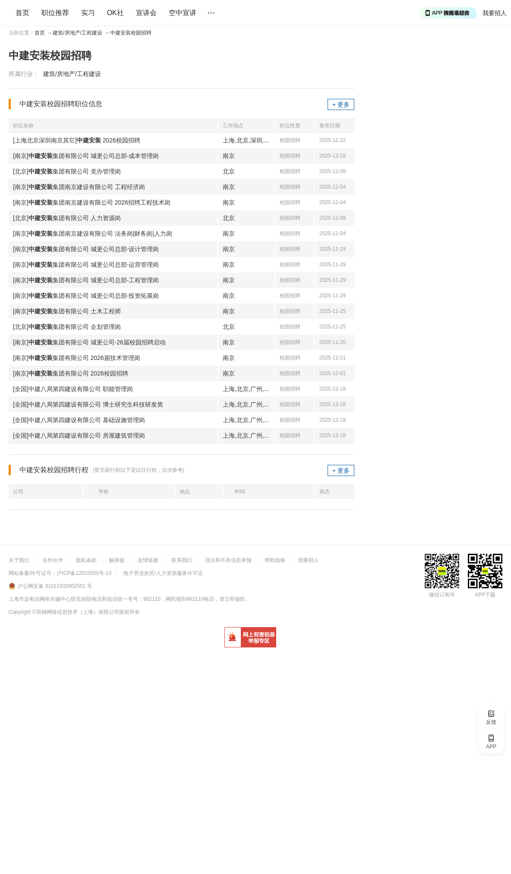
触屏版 (117, 560)
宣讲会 (146, 12)
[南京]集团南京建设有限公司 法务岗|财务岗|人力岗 (92, 233)
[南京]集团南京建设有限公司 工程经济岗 (79, 186)
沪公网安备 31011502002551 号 (55, 586)
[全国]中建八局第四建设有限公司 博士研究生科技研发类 (88, 404)
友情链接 (148, 560)
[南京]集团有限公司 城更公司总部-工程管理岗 (86, 280)
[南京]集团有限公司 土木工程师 (67, 311)
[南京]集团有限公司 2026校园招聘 (70, 373)
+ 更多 (341, 104)
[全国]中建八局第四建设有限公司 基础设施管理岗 (79, 419)
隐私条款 (86, 560)
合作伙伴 (52, 560)
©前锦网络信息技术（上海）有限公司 (75, 612)
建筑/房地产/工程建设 (77, 33)
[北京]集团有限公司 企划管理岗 (67, 326)
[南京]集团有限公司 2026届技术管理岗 (76, 357)
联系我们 (181, 560)
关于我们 (19, 560)
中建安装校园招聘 (130, 33)
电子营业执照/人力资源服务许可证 (162, 573)
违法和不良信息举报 (228, 560)
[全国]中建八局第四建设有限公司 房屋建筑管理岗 (79, 435)
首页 (22, 12)
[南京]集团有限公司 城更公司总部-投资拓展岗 (86, 295)
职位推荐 (55, 12)
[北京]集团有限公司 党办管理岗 (67, 171)
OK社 (115, 12)
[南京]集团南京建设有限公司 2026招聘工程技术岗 (91, 202)
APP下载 (485, 595)
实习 (88, 12)
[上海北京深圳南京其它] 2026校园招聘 (76, 140)
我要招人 (495, 12)
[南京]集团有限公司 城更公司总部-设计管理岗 (86, 249)
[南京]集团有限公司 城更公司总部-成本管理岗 (86, 155)
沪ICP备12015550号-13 (84, 573)
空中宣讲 (182, 12)
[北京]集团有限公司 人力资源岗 (67, 218)
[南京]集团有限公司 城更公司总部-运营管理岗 (86, 264)
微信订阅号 (442, 595)
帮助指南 (275, 560)
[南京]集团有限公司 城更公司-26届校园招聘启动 (89, 342)
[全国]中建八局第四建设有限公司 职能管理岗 (73, 388)
